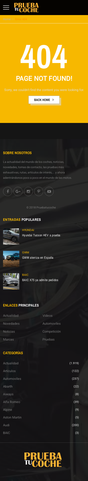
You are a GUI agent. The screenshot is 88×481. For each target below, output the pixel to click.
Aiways (8, 394)
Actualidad (10, 315)
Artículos (9, 371)
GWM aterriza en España (37, 257)
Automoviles (51, 323)
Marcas (8, 339)
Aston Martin (12, 417)
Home (7, 19)
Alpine (7, 409)
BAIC (25, 275)
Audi (6, 425)
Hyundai (28, 230)
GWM (25, 252)
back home (42, 100)
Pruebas (48, 339)
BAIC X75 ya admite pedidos (40, 280)
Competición (51, 331)
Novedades (11, 323)
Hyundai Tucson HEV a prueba (41, 235)
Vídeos (47, 315)
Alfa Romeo (11, 402)
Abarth (8, 386)
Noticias (9, 331)
